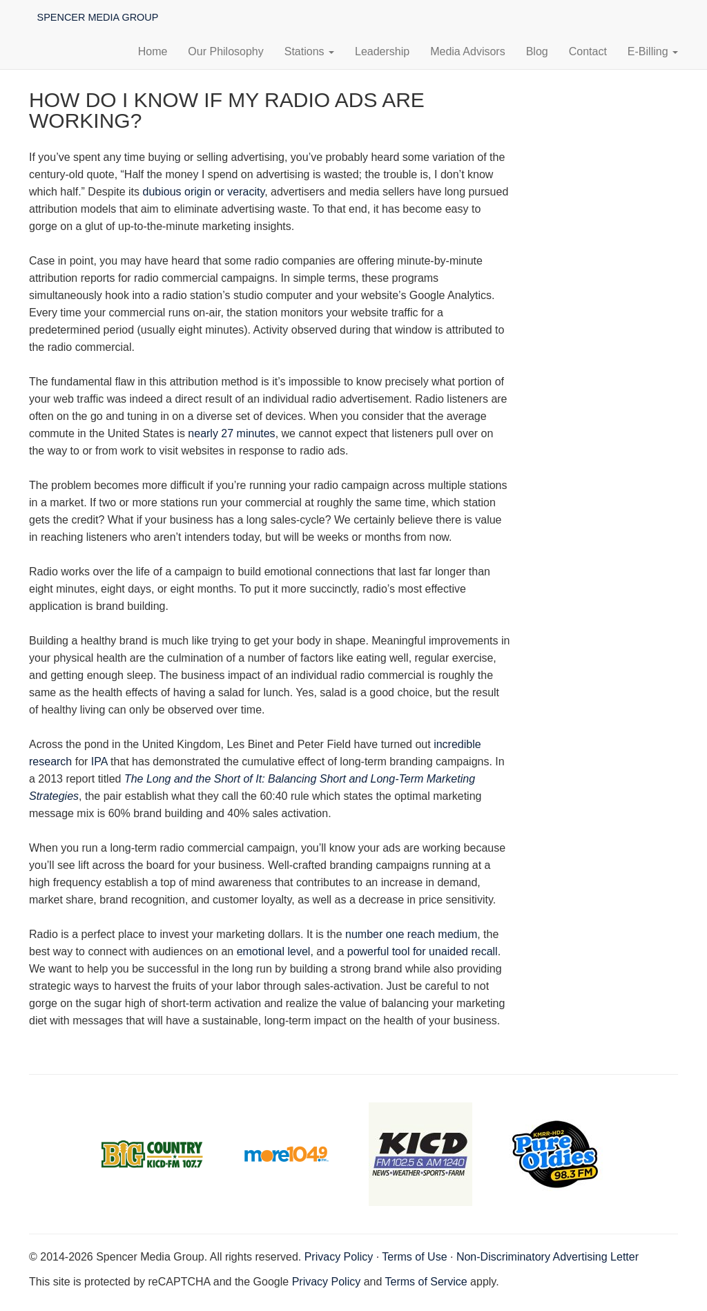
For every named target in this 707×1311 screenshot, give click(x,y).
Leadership (382, 51)
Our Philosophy (225, 51)
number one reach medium (411, 934)
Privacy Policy (339, 1257)
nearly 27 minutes (231, 433)
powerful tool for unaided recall (422, 951)
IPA (99, 761)
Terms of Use (414, 1257)
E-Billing (653, 51)
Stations (309, 51)
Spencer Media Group (96, 17)
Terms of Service (426, 1282)
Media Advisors (467, 51)
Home (153, 51)
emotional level (274, 951)
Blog (537, 51)
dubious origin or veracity (204, 192)
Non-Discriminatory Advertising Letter (547, 1257)
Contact (588, 51)
